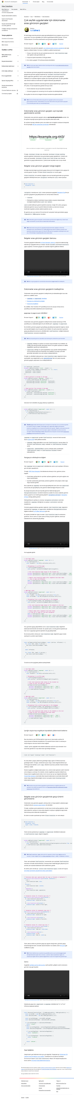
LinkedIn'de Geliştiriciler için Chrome (62, 1088)
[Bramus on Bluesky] (37, 31)
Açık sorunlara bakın (25, 1085)
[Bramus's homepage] (39, 31)
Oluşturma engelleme (32, 304)
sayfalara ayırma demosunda (37, 965)
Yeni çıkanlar (14, 9)
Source (61, 44)
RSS (57, 1091)
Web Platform (37, 16)
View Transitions (7, 6)
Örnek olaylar (36, 1)
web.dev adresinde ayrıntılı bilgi (40, 124)
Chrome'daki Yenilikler (52, 1)
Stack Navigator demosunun (33, 276)
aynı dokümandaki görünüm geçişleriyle (54, 48)
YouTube (58, 1085)
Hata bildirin (24, 1083)
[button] (8, 55)
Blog (43, 1)
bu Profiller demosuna (39, 511)
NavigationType (61, 192)
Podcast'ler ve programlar (45, 1090)
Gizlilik (27, 1097)
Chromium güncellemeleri (45, 1083)
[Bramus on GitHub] (33, 31)
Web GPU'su (23, 9)
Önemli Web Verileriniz (30, 776)
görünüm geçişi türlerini (39, 805)
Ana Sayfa (26, 16)
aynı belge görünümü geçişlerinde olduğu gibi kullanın (38, 870)
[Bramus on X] (31, 31)
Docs (31, 16)
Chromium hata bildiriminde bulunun (40, 1060)
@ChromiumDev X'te (61, 1083)
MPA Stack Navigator (34, 471)
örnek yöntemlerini (46, 856)
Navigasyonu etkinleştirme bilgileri (36, 301)
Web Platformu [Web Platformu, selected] (5, 9)
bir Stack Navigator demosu (47, 242)
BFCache (62, 945)
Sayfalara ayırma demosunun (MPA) (32, 1000)
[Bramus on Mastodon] (35, 31)
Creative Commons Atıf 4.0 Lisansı (48, 1067)
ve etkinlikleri (37, 298)
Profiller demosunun (33, 548)
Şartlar (22, 1097)
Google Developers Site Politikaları (48, 1069)
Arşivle (40, 1088)
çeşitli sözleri (31, 439)
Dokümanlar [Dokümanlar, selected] (25, 1)
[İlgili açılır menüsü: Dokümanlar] (30, 2)
